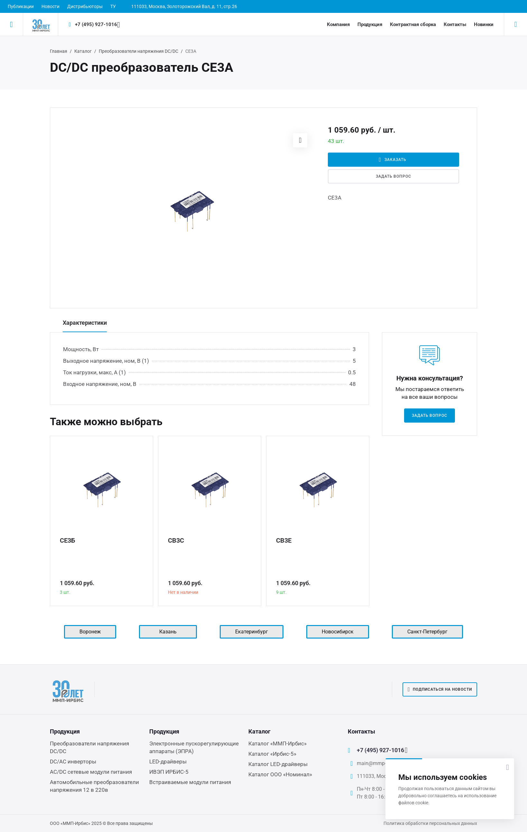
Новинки (484, 24)
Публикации (21, 6)
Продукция (369, 24)
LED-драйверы (168, 761)
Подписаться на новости (440, 689)
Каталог (83, 51)
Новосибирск (338, 632)
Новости (51, 6)
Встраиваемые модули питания (190, 782)
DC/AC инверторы (73, 761)
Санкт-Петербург (427, 632)
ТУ (113, 6)
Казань (168, 632)
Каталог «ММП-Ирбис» (277, 743)
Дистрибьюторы (85, 6)
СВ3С (176, 540)
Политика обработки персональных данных (430, 823)
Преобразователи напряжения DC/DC (138, 51)
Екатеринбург (251, 632)
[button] (300, 140)
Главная (58, 51)
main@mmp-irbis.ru (379, 763)
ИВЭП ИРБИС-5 (169, 772)
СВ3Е (283, 540)
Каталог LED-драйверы (278, 764)
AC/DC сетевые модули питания (91, 772)
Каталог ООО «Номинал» (280, 774)
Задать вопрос (393, 176)
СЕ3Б (67, 540)
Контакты (455, 24)
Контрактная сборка (413, 24)
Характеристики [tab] (85, 322)
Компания (338, 24)
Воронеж (90, 632)
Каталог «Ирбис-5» (272, 754)
